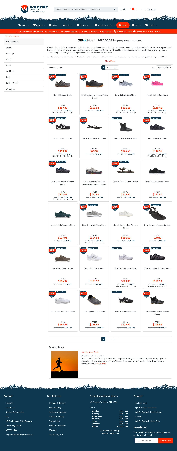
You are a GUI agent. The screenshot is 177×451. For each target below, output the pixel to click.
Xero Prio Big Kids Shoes (157, 94)
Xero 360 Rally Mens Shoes (157, 181)
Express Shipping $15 (70, 31)
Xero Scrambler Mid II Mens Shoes (157, 312)
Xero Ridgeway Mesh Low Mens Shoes (94, 96)
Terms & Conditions (57, 425)
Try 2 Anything (55, 407)
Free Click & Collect (123, 31)
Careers (138, 416)
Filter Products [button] (12, 41)
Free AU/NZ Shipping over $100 (46, 31)
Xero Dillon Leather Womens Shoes (126, 226)
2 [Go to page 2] (107, 67)
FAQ (7, 416)
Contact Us (10, 407)
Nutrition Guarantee (57, 411)
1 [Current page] (103, 67)
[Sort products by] (163, 67)
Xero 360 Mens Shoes (63, 94)
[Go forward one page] (116, 67)
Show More (110, 60)
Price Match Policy (56, 416)
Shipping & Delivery (57, 402)
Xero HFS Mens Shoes (157, 137)
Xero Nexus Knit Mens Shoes (63, 311)
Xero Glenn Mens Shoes (63, 268)
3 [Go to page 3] (111, 67)
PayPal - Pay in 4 (56, 434)
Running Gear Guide (90, 351)
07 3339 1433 (11, 429)
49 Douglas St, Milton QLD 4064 (103, 401)
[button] (24, 47)
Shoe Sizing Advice (13, 425)
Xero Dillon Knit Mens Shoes (94, 224)
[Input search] (82, 10)
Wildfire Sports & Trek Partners (148, 411)
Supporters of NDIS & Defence (146, 31)
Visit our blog (141, 402)
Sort (153, 67)
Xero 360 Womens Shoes (125, 94)
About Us (10, 402)
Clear (22, 132)
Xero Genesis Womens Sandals (157, 224)
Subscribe (165, 440)
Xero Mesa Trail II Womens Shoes (62, 182)
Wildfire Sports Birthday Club (147, 420)
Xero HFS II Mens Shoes (94, 268)
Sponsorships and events (146, 407)
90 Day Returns (24, 31)
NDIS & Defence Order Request (19, 420)
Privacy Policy (54, 420)
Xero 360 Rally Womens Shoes (63, 224)
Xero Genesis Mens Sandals (94, 137)
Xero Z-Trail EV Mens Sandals (125, 181)
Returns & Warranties (15, 411)
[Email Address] (147, 440)
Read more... (102, 363)
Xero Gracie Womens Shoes (125, 137)
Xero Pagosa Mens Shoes (94, 311)
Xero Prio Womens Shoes (126, 311)
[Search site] (114, 10)
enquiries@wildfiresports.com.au (19, 434)
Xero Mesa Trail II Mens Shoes (157, 268)
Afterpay (52, 429)
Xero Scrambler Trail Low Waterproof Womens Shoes (94, 182)
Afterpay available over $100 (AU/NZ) (97, 31)
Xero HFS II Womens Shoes (125, 268)
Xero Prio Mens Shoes (62, 137)
